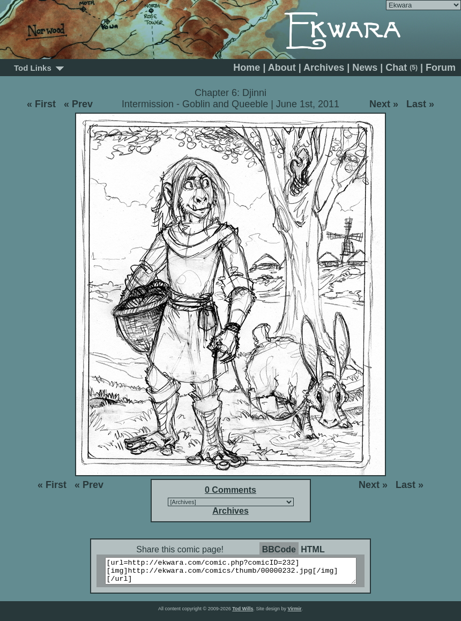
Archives (323, 67)
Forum (441, 67)
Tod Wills (242, 613)
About (282, 67)
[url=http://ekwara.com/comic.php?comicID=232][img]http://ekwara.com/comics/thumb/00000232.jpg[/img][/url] (237, 573)
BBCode (279, 549)
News (364, 67)
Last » (420, 104)
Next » (383, 104)
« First (41, 104)
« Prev (78, 104)
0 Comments (230, 489)
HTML (312, 549)
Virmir (295, 613)
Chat (401, 67)
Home (246, 67)
